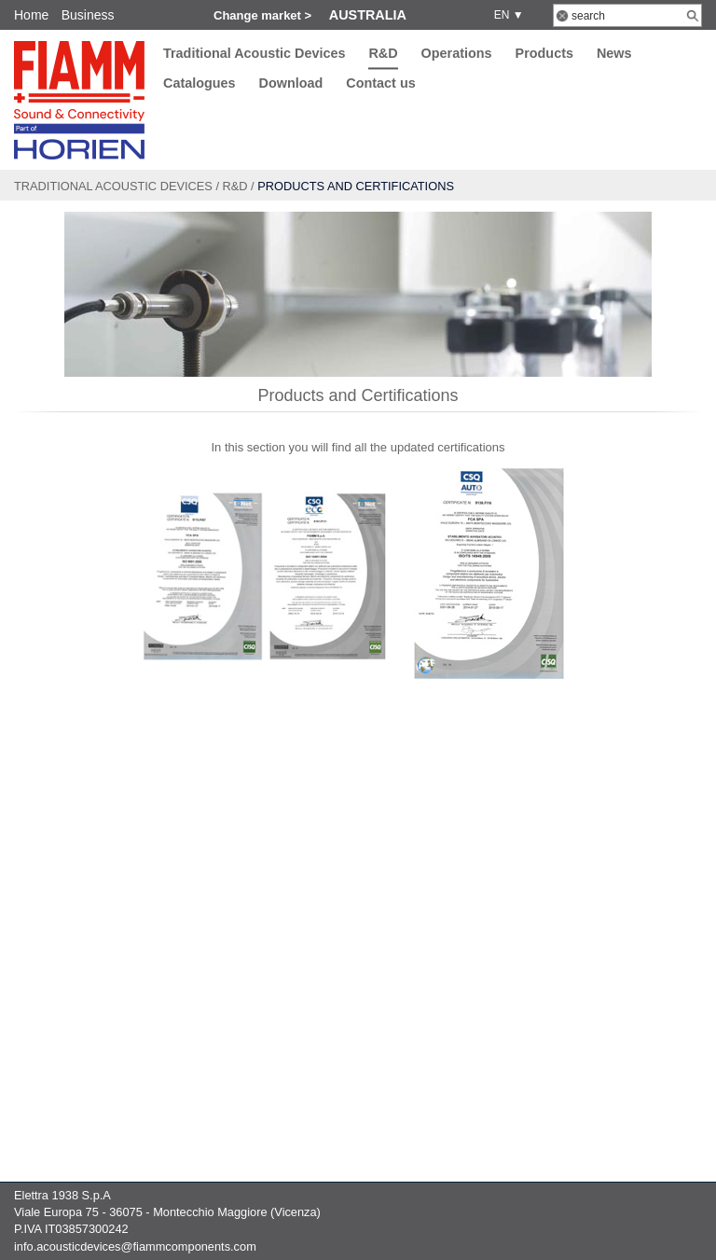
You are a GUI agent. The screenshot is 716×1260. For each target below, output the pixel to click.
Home (31, 14)
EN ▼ (506, 14)
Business (88, 14)
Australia (367, 14)
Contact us (380, 83)
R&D (382, 53)
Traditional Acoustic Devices (254, 53)
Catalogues (199, 83)
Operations (456, 53)
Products (544, 53)
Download (291, 83)
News (614, 53)
